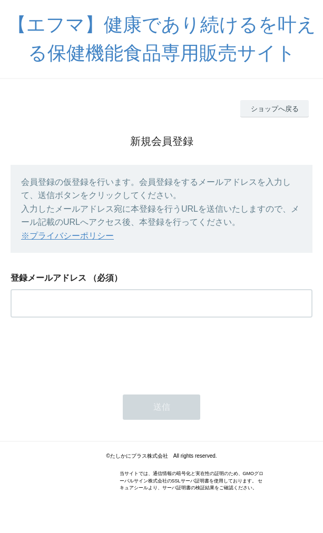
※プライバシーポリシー (67, 235)
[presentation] (91, 352)
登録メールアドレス (48, 277)
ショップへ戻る (275, 109)
